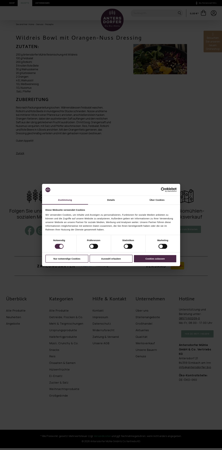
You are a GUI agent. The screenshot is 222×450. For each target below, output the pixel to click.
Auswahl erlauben (111, 258)
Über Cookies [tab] (157, 200)
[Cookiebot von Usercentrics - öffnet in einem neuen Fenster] (163, 189)
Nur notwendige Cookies (66, 258)
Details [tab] (111, 200)
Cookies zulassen (155, 258)
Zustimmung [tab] (65, 200)
